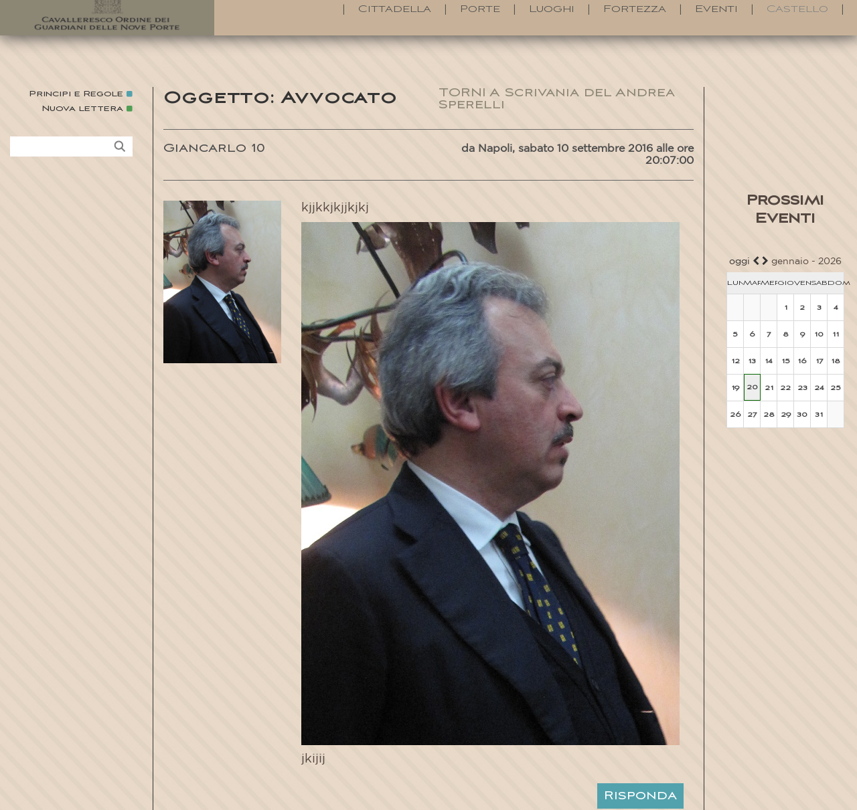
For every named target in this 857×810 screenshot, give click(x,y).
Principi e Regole (76, 94)
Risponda (640, 796)
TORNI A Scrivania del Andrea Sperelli (557, 99)
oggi (739, 262)
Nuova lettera (82, 109)
